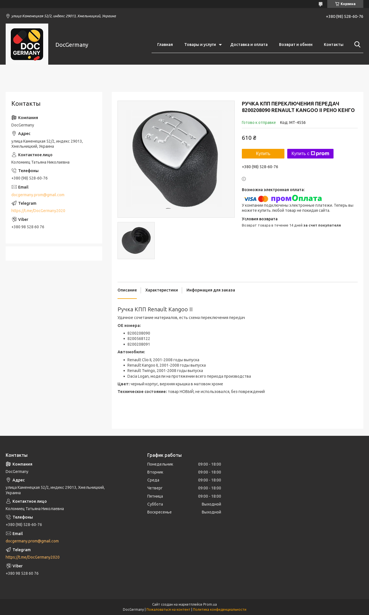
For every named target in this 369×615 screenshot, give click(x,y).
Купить (263, 153)
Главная (165, 44)
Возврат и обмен (296, 44)
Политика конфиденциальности (219, 609)
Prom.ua (210, 604)
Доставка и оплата (249, 44)
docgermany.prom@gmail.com (37, 195)
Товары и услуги (200, 44)
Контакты (333, 44)
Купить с (310, 153)
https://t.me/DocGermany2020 (38, 210)
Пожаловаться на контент (168, 609)
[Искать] (356, 44)
